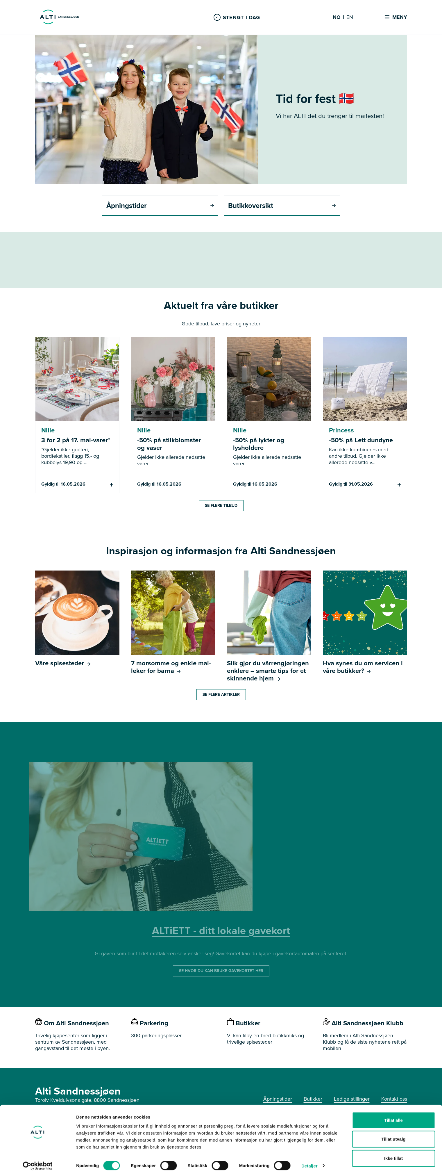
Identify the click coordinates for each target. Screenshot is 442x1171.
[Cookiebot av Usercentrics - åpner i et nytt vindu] (37, 1159)
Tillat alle (393, 1113)
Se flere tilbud (221, 506)
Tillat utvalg (393, 1133)
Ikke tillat (393, 1151)
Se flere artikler (221, 695)
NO (337, 17)
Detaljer (309, 1159)
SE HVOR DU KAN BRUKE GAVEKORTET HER (221, 971)
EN (349, 17)
